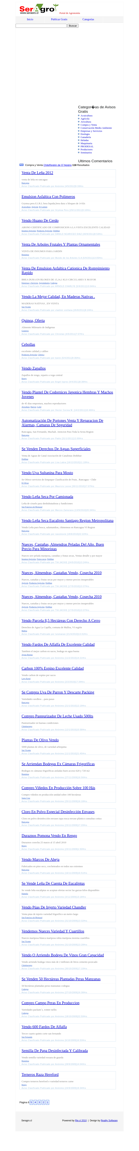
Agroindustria (44, 283)
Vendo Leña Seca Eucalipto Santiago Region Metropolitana (68, 520)
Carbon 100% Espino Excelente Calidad (53, 668)
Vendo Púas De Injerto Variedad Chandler (54, 907)
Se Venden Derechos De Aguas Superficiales (56, 449)
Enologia (85, 134)
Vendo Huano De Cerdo (40, 220)
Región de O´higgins (60, 165)
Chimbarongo (27, 726)
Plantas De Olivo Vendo (40, 740)
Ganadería (86, 137)
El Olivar (25, 483)
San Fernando (27, 1037)
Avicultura (86, 121)
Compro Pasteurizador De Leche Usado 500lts (57, 716)
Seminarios (86, 152)
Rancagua (25, 183)
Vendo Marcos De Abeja (40, 859)
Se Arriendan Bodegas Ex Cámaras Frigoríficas (58, 764)
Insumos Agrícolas (29, 231)
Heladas (85, 140)
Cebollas (28, 344)
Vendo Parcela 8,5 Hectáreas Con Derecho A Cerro (61, 620)
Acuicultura (86, 115)
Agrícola (85, 118)
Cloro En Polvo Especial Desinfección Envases (58, 812)
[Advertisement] (36, 62)
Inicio (30, 19)
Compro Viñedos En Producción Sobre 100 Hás (58, 788)
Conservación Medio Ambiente (96, 127)
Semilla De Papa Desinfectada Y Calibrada (55, 1050)
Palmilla (25, 894)
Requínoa (25, 255)
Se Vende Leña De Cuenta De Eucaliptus (53, 883)
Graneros (25, 331)
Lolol (39, 407)
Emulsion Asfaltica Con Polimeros (48, 196)
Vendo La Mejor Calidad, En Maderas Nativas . (58, 296)
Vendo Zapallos (34, 368)
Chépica (41, 355)
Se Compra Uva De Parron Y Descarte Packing (58, 692)
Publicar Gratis (59, 19)
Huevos (33, 407)
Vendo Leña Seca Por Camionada (47, 496)
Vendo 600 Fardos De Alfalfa (44, 1027)
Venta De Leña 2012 (37, 173)
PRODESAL (87, 146)
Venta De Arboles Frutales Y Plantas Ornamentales (61, 244)
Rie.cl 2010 (81, 1120)
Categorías (88, 19)
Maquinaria (86, 143)
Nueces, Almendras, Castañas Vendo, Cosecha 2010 (62, 573)
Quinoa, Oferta (33, 320)
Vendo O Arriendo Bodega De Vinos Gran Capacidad (63, 955)
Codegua (54, 283)
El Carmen (43, 207)
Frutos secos (41, 559)
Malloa (24, 631)
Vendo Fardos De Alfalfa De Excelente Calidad (58, 644)
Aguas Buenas (27, 655)
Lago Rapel (26, 679)
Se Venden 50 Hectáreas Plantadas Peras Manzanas (61, 979)
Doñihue (56, 231)
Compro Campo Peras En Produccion (50, 1003)
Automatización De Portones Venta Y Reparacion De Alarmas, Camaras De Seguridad (62, 422)
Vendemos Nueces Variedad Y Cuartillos (53, 931)
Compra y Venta (89, 124)
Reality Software (109, 1120)
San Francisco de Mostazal (32, 507)
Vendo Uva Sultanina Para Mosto (47, 473)
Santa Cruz (26, 798)
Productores (87, 149)
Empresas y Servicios (91, 130)
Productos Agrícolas (44, 231)
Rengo (24, 379)
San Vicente (26, 307)
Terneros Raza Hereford (40, 1074)
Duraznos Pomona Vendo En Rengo (49, 835)
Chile (46, 165)
